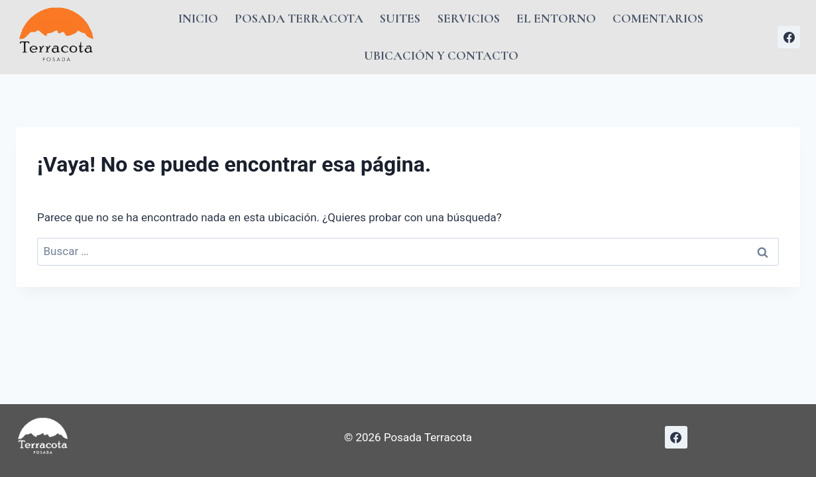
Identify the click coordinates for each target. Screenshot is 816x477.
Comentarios (657, 18)
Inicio (198, 18)
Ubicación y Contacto (441, 55)
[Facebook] (789, 37)
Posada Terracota (299, 18)
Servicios (468, 18)
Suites (400, 18)
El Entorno (556, 18)
